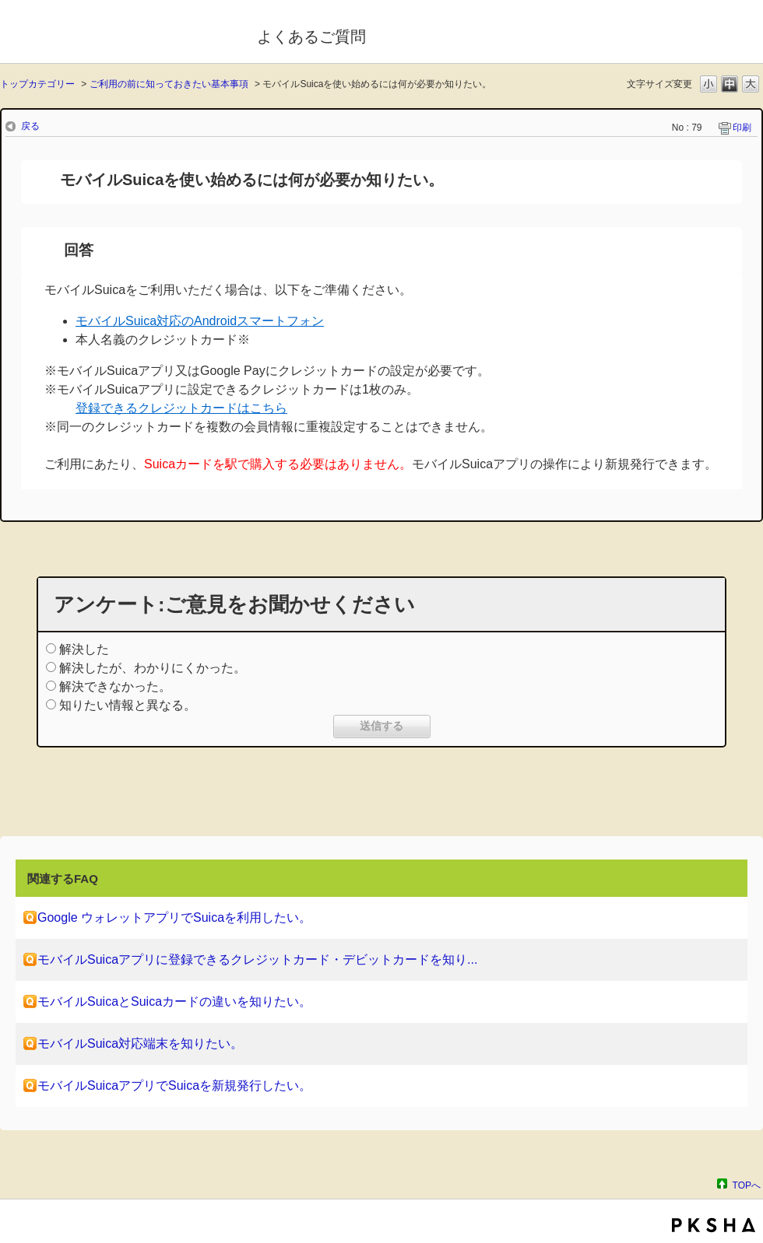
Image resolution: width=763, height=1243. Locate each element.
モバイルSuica (118, 33)
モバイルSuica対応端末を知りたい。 (140, 1043)
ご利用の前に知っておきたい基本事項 (169, 84)
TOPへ (747, 1185)
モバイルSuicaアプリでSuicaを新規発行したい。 (174, 1085)
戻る (30, 126)
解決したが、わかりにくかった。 (152, 667)
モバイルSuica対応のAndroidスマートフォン (200, 320)
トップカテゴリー (37, 84)
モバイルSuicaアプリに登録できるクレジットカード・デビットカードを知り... (257, 959)
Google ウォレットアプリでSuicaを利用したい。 (174, 917)
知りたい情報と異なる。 (127, 705)
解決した (84, 649)
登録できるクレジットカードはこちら (181, 408)
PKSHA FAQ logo (713, 1225)
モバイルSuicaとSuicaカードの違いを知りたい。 (174, 1001)
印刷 (742, 127)
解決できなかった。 (115, 686)
